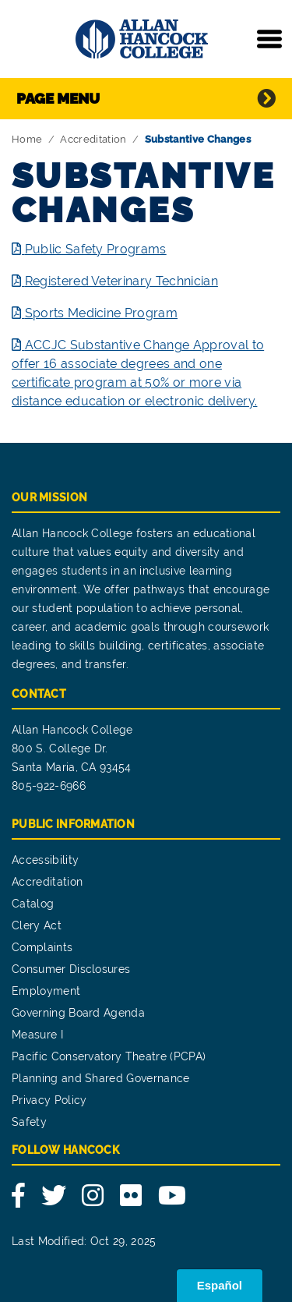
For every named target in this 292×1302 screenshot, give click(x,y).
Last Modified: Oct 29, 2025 (84, 1241)
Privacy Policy (49, 1100)
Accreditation (93, 139)
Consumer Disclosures (71, 969)
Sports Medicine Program (101, 313)
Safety (29, 1122)
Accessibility (45, 860)
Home (27, 139)
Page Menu (58, 98)
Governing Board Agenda (78, 1013)
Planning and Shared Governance (101, 1078)
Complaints (42, 947)
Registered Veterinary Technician (121, 281)
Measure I (37, 1034)
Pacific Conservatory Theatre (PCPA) (109, 1056)
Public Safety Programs (96, 249)
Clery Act (37, 925)
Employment (46, 991)
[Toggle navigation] (269, 39)
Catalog (33, 903)
